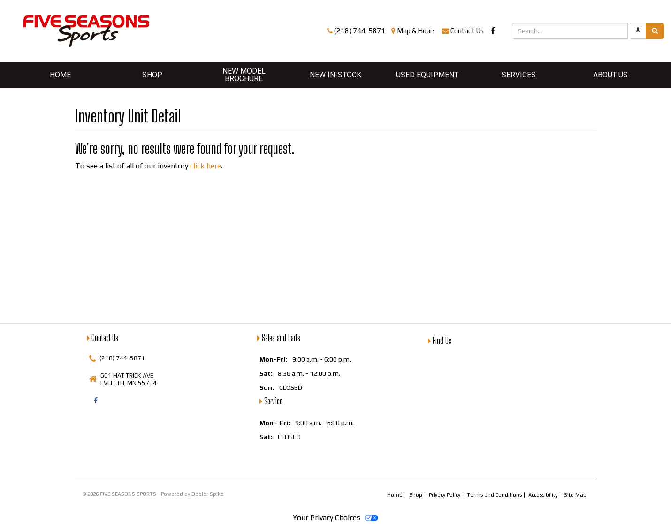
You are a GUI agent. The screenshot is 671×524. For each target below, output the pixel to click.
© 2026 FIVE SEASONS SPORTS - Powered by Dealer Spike (153, 494)
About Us (610, 74)
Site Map (575, 495)
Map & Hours (416, 31)
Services (519, 74)
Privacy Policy (444, 495)
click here (205, 165)
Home (60, 74)
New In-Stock (335, 74)
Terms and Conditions (494, 495)
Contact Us (467, 31)
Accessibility (542, 495)
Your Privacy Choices (335, 517)
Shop (152, 74)
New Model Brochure (244, 75)
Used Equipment (427, 74)
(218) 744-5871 (359, 31)
